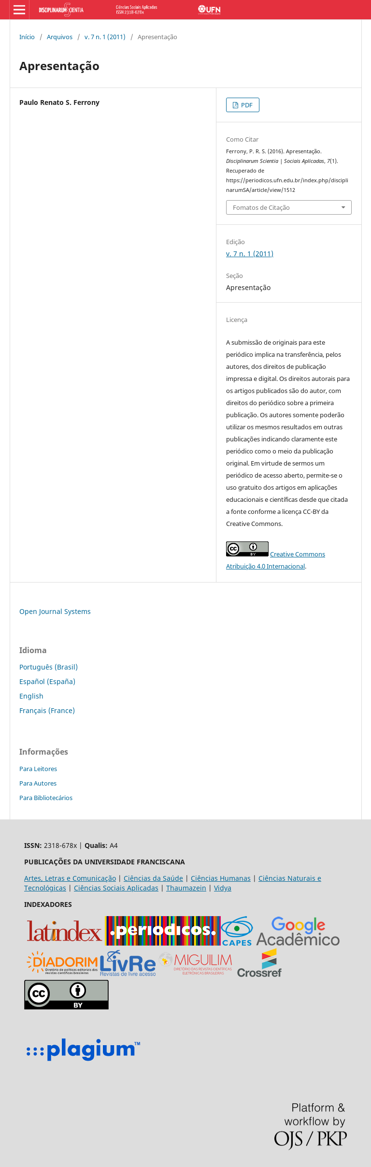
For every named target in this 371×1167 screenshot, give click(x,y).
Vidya (222, 887)
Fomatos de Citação (261, 207)
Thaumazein (186, 887)
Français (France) (47, 710)
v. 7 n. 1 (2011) (105, 36)
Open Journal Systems (55, 611)
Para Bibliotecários (45, 797)
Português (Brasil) (48, 666)
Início (27, 36)
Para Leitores (38, 768)
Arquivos (59, 36)
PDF (246, 105)
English (31, 695)
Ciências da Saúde (153, 878)
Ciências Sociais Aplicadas (116, 887)
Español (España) (47, 681)
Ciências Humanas (221, 878)
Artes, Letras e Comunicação (70, 878)
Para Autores (38, 783)
